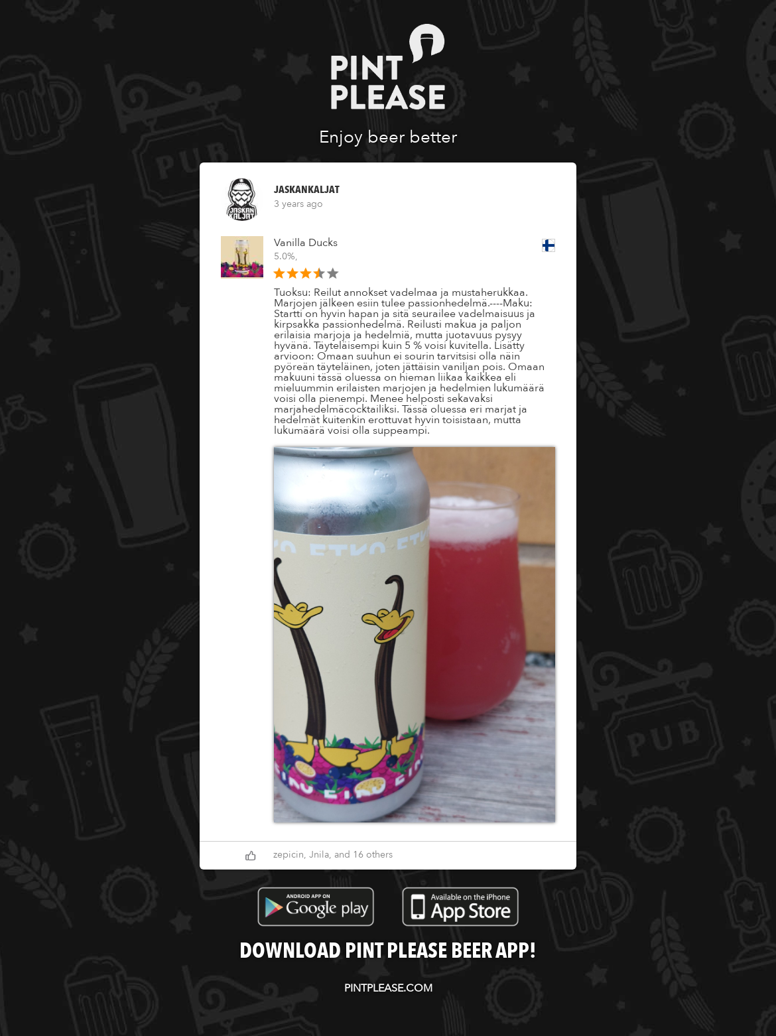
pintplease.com (388, 988)
